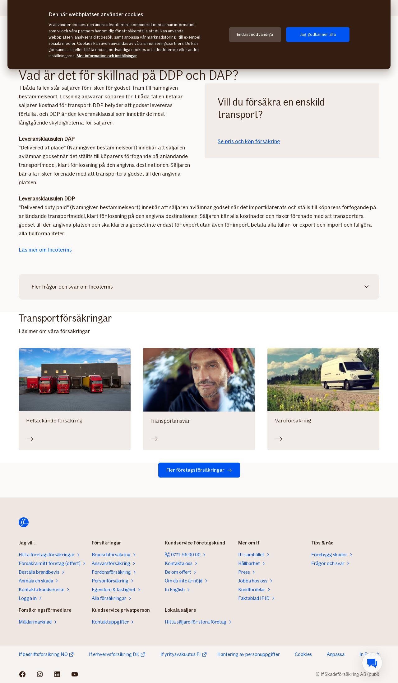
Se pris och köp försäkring (249, 141)
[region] (199, 34)
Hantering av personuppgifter (248, 654)
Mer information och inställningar (106, 56)
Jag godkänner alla (318, 34)
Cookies (303, 654)
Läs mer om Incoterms (45, 249)
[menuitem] (372, 662)
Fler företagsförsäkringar (199, 470)
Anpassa (336, 654)
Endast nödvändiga (255, 34)
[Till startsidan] (24, 522)
